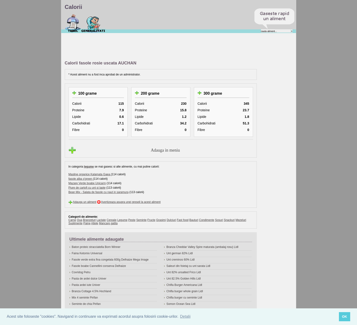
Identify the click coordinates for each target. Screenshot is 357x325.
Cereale (111, 220)
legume (89, 166)
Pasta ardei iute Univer (86, 285)
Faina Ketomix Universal (87, 253)
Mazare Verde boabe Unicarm (87, 183)
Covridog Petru (81, 272)
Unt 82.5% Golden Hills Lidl (183, 278)
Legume (122, 220)
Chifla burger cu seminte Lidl (184, 297)
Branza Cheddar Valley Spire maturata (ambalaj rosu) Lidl (202, 247)
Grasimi (161, 220)
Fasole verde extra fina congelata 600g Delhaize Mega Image (110, 259)
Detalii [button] (185, 316)
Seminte (141, 220)
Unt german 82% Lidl (179, 253)
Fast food (182, 220)
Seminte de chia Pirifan (86, 304)
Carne (72, 220)
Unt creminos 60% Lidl (180, 259)
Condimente (206, 220)
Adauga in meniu (165, 150)
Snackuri (229, 220)
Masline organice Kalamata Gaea (90, 174)
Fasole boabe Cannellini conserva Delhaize (99, 266)
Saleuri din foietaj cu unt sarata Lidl (188, 266)
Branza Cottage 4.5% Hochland (91, 291)
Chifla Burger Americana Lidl (184, 285)
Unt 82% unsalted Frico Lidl (183, 272)
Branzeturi (89, 220)
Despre (93, 23)
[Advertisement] (150, 47)
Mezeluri (240, 220)
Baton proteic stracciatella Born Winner (96, 247)
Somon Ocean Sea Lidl (180, 304)
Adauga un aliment (84, 202)
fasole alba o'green (81, 178)
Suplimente (76, 223)
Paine (87, 223)
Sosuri (219, 220)
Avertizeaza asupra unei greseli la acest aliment (131, 202)
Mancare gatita (108, 223)
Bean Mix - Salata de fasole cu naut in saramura (99, 192)
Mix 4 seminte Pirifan (85, 297)
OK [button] (344, 316)
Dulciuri (171, 220)
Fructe (151, 220)
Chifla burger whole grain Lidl (184, 291)
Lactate (101, 220)
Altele (94, 223)
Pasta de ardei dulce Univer (89, 278)
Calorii (73, 23)
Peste (131, 220)
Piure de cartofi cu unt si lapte (87, 187)
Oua (79, 220)
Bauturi (193, 220)
